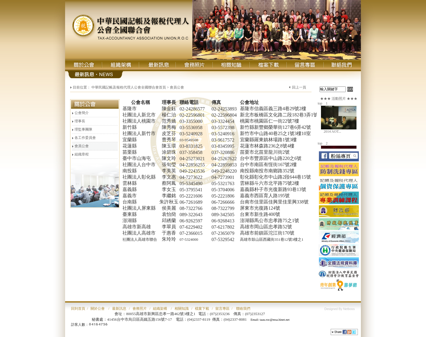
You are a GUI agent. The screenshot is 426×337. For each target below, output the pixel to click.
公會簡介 (80, 113)
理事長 (78, 121)
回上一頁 (299, 87)
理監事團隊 (82, 129)
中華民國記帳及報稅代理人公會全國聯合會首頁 (128, 87)
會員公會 (80, 146)
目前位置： (82, 87)
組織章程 (80, 154)
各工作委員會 (84, 138)
